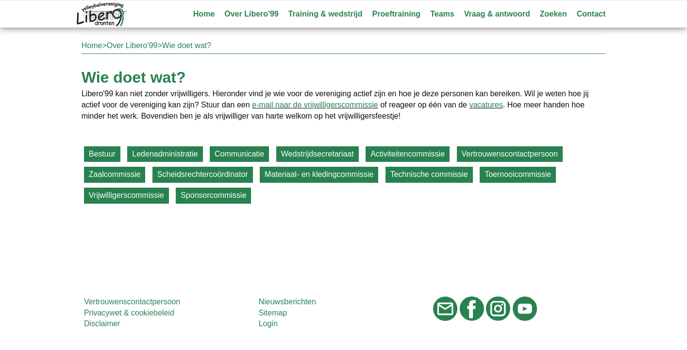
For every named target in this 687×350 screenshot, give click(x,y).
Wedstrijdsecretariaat (317, 154)
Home (204, 14)
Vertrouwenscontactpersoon (510, 154)
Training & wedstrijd (325, 14)
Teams (442, 14)
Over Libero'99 (251, 14)
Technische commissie (429, 174)
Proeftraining (396, 14)
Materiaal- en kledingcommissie (319, 174)
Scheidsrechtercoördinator (202, 174)
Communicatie (239, 154)
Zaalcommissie (115, 174)
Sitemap (273, 313)
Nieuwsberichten (287, 302)
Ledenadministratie (165, 154)
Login (268, 323)
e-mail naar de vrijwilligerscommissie (315, 105)
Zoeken (553, 14)
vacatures (486, 105)
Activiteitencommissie (407, 154)
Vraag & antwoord (497, 14)
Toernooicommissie (518, 174)
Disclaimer (102, 323)
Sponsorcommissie (213, 195)
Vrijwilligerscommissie (126, 195)
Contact (591, 14)
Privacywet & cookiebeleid (129, 313)
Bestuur (102, 154)
